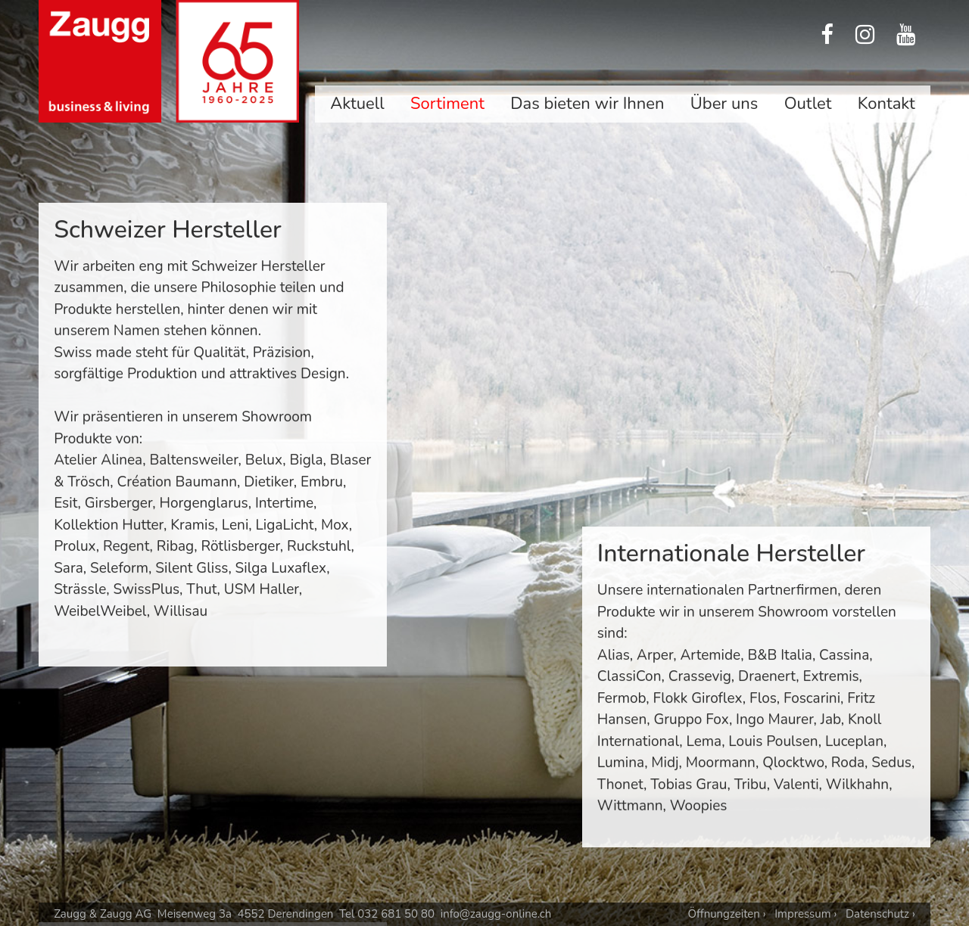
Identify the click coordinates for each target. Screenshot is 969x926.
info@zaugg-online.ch (496, 913)
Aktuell (357, 103)
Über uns (724, 103)
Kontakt (886, 103)
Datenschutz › (880, 913)
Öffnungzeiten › (726, 913)
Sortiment (447, 103)
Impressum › (805, 913)
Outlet (808, 103)
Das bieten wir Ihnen (587, 103)
